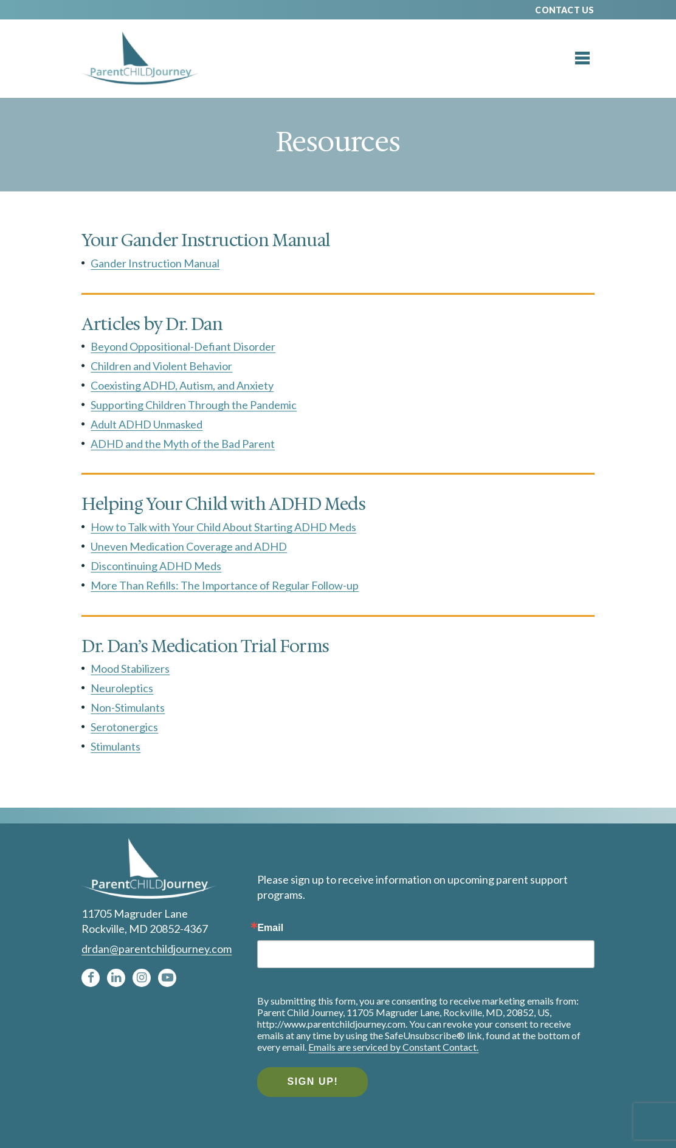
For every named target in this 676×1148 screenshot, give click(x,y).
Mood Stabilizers (130, 668)
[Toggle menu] (582, 58)
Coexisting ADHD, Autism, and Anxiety (182, 385)
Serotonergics (124, 727)
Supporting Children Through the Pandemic (194, 404)
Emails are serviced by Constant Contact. (393, 1047)
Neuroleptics (122, 688)
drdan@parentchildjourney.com (156, 948)
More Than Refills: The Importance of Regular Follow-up (225, 585)
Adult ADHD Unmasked (146, 424)
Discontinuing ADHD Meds (156, 565)
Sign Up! (312, 1081)
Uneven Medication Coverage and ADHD (189, 546)
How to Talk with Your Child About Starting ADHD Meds (223, 527)
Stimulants (115, 746)
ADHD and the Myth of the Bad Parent (183, 443)
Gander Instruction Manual (155, 263)
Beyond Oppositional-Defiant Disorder (183, 346)
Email (270, 928)
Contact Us (564, 10)
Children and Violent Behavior (161, 366)
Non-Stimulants (128, 707)
